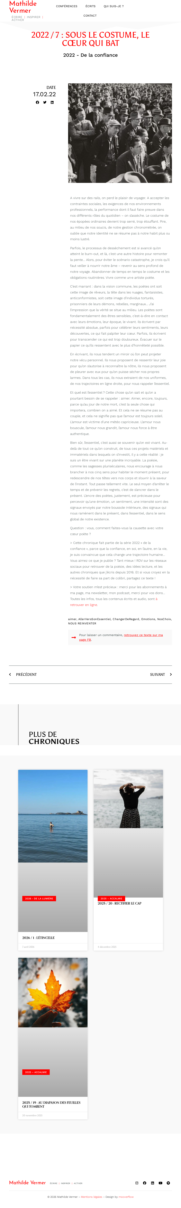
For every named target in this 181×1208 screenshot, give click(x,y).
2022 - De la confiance (90, 56)
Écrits (90, 6)
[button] (37, 103)
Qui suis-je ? (114, 6)
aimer (72, 620)
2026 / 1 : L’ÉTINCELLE (38, 938)
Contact (90, 16)
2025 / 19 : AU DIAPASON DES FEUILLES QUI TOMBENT (51, 1105)
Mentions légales (91, 1195)
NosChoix (164, 620)
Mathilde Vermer (23, 8)
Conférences (66, 6)
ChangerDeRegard (126, 620)
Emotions (148, 620)
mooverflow (126, 1195)
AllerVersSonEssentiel (94, 620)
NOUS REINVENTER (82, 624)
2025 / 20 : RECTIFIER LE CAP (119, 904)
